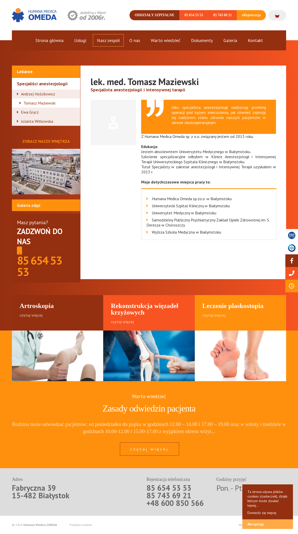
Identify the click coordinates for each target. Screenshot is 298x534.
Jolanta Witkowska (37, 121)
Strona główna (49, 40)
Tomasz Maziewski (39, 103)
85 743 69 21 (222, 15)
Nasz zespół (108, 40)
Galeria (230, 40)
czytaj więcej (149, 448)
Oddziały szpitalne (154, 15)
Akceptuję (255, 524)
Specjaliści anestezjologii (42, 84)
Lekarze (25, 71)
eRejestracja (251, 15)
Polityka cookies (81, 524)
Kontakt (255, 40)
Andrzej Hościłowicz (38, 93)
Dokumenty (202, 40)
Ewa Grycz (30, 112)
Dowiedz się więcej (261, 512)
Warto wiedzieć (165, 40)
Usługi (80, 40)
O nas (134, 40)
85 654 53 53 (193, 15)
